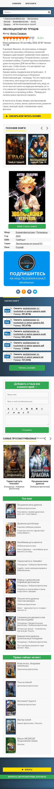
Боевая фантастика (25, 232)
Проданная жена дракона (40, 482)
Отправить (27, 430)
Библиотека (5, 3)
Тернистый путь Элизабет (14, 482)
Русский (19, 247)
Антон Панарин (18, 33)
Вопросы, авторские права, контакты (27, 777)
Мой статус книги (27, 226)
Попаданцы (42, 232)
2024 (18, 236)
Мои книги (30, 4)
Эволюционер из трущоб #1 (29, 243)
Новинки (16, 4)
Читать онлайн (27, 367)
